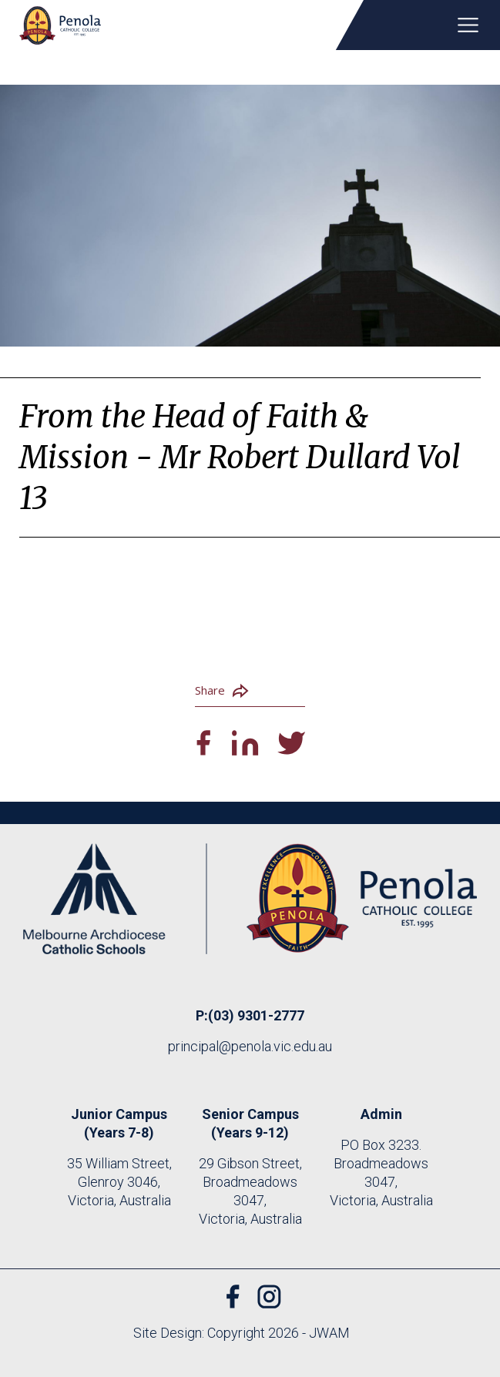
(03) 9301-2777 (256, 1015)
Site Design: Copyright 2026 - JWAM (241, 1333)
